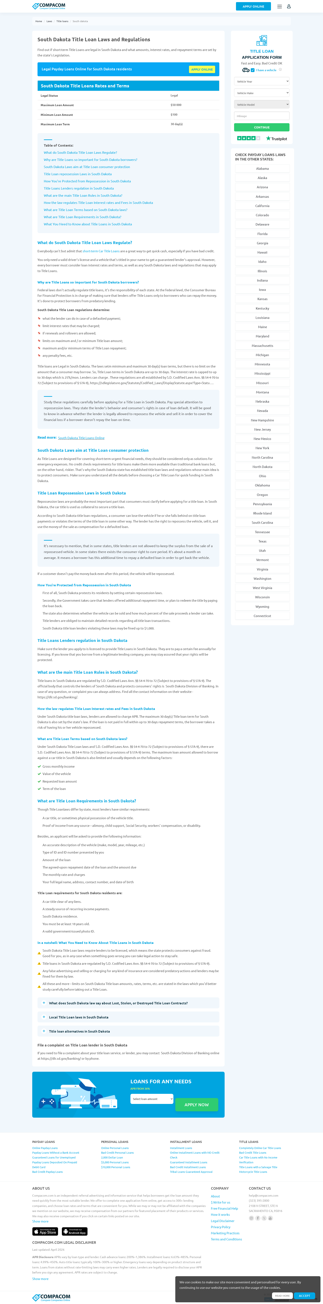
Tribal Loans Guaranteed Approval (191, 1171)
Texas (263, 541)
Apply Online (253, 6)
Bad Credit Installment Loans (188, 1166)
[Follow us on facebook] (257, 1217)
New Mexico (262, 439)
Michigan (262, 355)
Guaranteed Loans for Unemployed (54, 1157)
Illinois (262, 271)
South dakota (80, 21)
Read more (279, 1295)
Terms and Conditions (226, 1239)
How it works (220, 1214)
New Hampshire (262, 420)
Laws (49, 21)
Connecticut (262, 616)
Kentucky (262, 308)
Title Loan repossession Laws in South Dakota (78, 173)
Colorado (262, 215)
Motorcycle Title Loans (253, 1171)
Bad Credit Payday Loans (47, 1171)
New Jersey (262, 429)
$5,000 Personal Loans (115, 1162)
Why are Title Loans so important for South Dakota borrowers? (90, 159)
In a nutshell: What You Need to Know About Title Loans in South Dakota (99, 942)
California (262, 206)
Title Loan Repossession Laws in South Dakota (86, 492)
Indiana (262, 280)
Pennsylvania (262, 504)
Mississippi (262, 373)
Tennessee (262, 532)
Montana (262, 392)
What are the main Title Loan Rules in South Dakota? (83, 195)
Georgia (262, 243)
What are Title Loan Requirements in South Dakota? (82, 216)
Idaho (262, 261)
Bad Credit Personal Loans (117, 1152)
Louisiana (262, 317)
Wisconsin (262, 597)
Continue (261, 127)
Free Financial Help (224, 1208)
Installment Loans (181, 1147)
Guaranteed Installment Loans (188, 1162)
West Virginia (262, 588)
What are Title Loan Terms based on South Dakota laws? (85, 209)
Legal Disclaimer (223, 1220)
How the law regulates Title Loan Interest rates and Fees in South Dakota (98, 202)
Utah (262, 550)
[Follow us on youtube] (270, 1217)
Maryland (262, 336)
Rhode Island (262, 513)
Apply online (202, 69)
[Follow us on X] (264, 1217)
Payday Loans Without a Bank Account (55, 1152)
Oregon (262, 495)
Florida (262, 234)
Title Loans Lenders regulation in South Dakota (79, 188)
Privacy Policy (220, 1226)
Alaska (262, 178)
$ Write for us (220, 1202)
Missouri (262, 383)
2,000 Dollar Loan (112, 1157)
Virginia (262, 569)
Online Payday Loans (45, 1147)
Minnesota (262, 364)
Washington (262, 578)
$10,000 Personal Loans (115, 1166)
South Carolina (262, 522)
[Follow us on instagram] (251, 1217)
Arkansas (262, 196)
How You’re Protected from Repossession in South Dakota (87, 180)
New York (262, 448)
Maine (262, 327)
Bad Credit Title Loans (252, 1152)
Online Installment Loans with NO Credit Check (195, 1154)
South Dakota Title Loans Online (81, 437)
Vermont (262, 560)
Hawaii (262, 252)
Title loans (62, 21)
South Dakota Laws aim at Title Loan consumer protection (87, 166)
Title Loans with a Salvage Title (258, 1166)
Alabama (262, 168)
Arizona (262, 187)
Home (38, 21)
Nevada (262, 411)
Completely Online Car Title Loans (260, 1147)
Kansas (262, 299)
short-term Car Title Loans (101, 251)
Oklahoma (262, 485)
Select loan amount (151, 1098)
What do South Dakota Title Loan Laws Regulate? (80, 152)
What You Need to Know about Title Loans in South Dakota (88, 223)
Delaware (262, 224)
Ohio (262, 476)
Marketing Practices (225, 1233)
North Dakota (262, 467)
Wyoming (262, 606)
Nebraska (262, 401)
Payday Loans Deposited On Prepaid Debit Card (54, 1164)
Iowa (262, 289)
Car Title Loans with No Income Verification (258, 1159)
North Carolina (262, 457)
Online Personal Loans (115, 1147)
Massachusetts (262, 345)
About (215, 1195)
